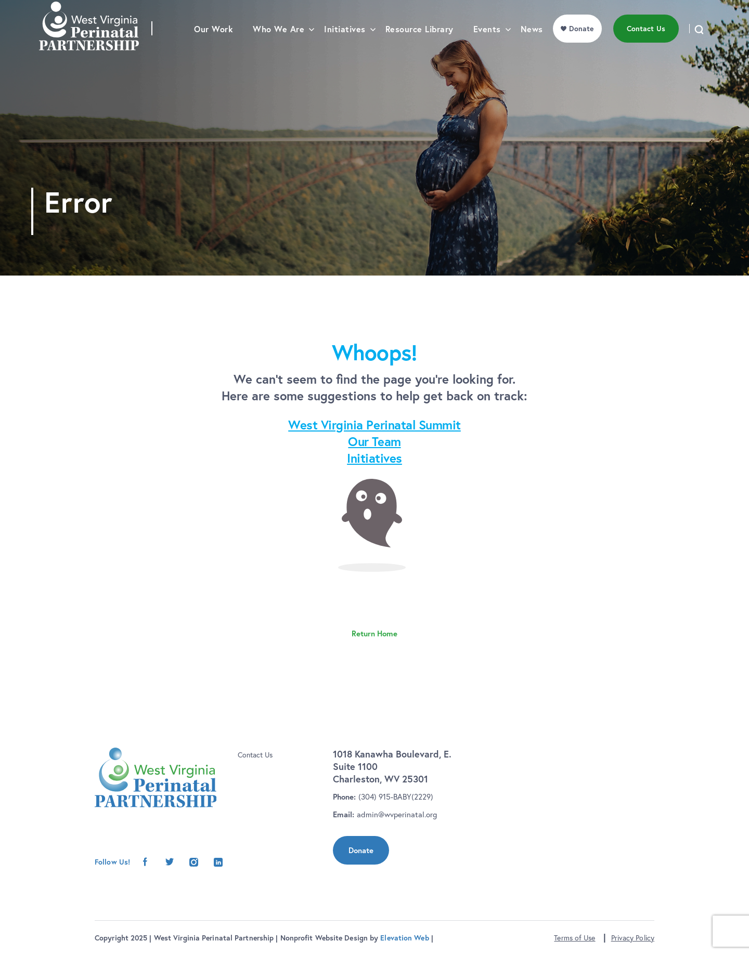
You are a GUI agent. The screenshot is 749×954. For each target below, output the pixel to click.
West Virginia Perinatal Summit (374, 424)
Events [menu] (487, 49)
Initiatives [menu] (345, 49)
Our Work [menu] (213, 49)
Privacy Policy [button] (632, 938)
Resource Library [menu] (419, 49)
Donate (360, 850)
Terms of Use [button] (574, 938)
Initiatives (374, 458)
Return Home (374, 633)
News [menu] (532, 49)
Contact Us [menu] (646, 49)
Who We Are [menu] (278, 49)
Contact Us (255, 755)
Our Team (374, 441)
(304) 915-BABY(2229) (395, 797)
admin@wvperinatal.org (397, 814)
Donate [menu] (581, 49)
